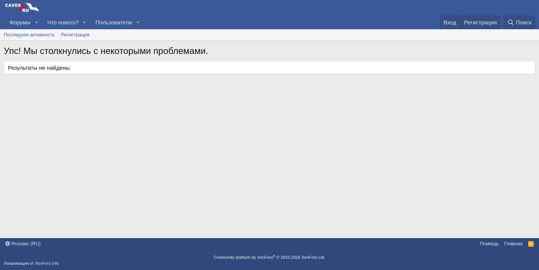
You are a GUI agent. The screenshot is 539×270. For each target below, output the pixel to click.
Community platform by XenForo (269, 257)
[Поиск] (519, 22)
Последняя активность (29, 35)
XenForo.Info (47, 263)
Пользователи (113, 22)
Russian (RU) (23, 243)
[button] (36, 22)
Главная (513, 243)
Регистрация (75, 35)
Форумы (19, 22)
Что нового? (63, 22)
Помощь (489, 243)
